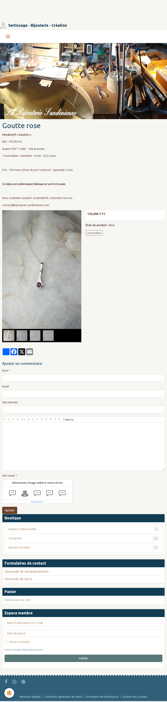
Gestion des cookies (134, 696)
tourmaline (94, 233)
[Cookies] (9, 693)
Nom (5, 370)
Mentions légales (30, 696)
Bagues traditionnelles (84, 529)
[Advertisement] (79, 10)
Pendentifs (84, 538)
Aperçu (68, 419)
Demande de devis (18, 579)
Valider (83, 658)
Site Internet (10, 402)
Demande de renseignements (26, 571)
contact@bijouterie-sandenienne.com (25, 205)
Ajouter (10, 510)
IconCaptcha (36, 502)
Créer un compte (13, 650)
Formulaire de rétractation (102, 696)
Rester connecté (19, 641)
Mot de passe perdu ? (33, 650)
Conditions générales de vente (63, 696)
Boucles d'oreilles (84, 547)
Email (5, 386)
